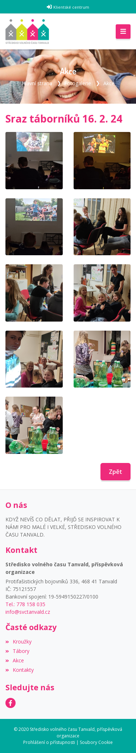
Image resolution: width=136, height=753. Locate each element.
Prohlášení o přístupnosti (49, 742)
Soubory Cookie (96, 742)
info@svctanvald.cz (27, 611)
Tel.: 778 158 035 (25, 604)
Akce (109, 83)
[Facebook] (10, 703)
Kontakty (19, 669)
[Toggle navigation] (123, 31)
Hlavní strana (37, 83)
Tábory (17, 651)
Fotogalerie (77, 83)
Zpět (115, 472)
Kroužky (18, 641)
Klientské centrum (71, 7)
